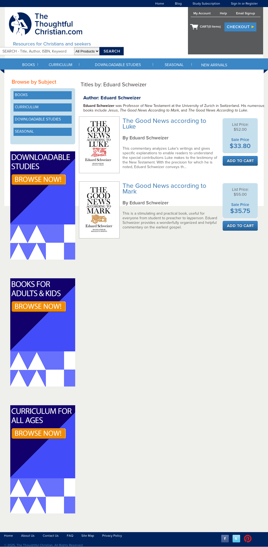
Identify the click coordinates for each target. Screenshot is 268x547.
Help (223, 13)
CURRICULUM (60, 65)
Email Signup (245, 13)
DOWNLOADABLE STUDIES (118, 65)
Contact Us (51, 536)
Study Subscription (206, 3)
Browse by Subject (34, 82)
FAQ (70, 536)
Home (159, 3)
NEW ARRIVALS (214, 65)
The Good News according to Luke (164, 123)
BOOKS (28, 65)
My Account (202, 13)
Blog (178, 3)
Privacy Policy (112, 536)
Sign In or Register (244, 3)
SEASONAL (174, 65)
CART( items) (210, 26)
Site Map (87, 536)
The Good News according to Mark (164, 188)
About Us (28, 536)
